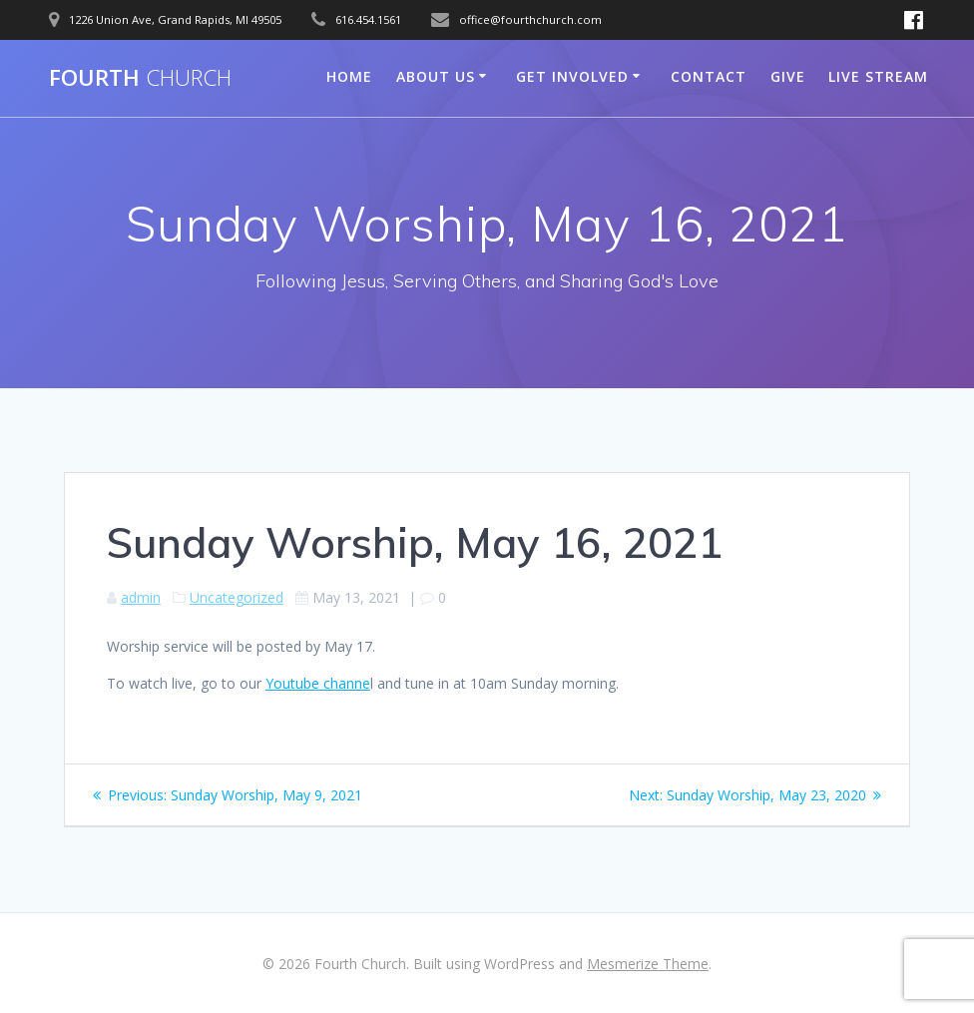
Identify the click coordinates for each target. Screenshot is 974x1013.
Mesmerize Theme (648, 963)
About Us (435, 76)
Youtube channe (317, 683)
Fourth (140, 78)
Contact (708, 76)
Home (349, 76)
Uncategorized (236, 597)
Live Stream (878, 76)
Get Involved (572, 76)
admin (141, 597)
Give (787, 76)
